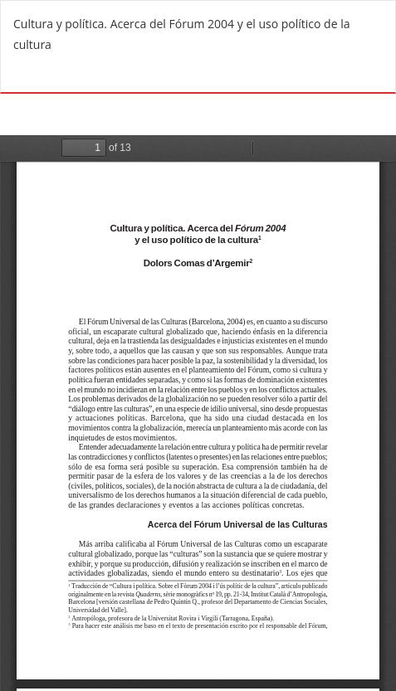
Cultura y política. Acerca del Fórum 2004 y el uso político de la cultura (181, 34)
